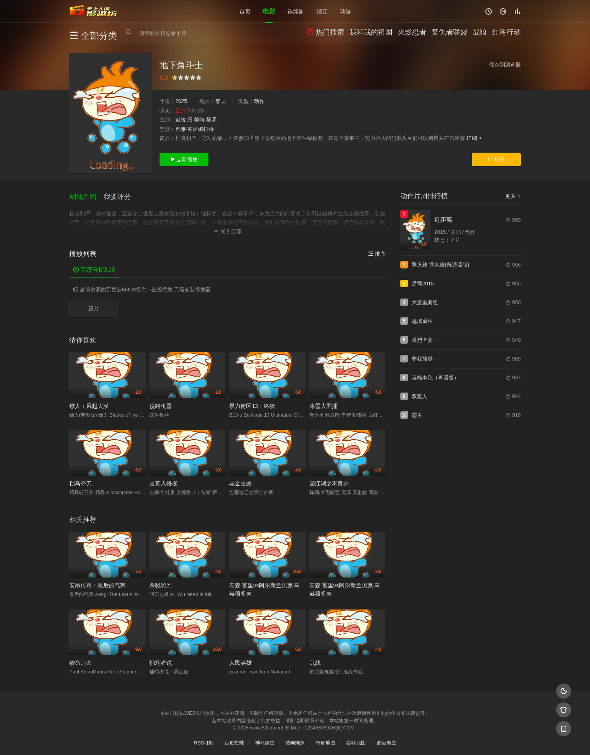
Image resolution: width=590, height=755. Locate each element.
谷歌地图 (356, 740)
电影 (269, 11)
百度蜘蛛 (234, 740)
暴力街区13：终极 (252, 403)
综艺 (322, 11)
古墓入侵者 (163, 481)
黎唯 (199, 120)
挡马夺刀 (80, 481)
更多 (513, 196)
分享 (496, 159)
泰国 (220, 101)
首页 (245, 11)
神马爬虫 (265, 740)
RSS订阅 (204, 740)
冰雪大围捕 (323, 403)
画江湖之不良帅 (329, 481)
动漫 (345, 11)
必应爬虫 (386, 740)
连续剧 (295, 11)
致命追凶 (80, 660)
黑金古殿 (240, 481)
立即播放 (184, 159)
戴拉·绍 (184, 120)
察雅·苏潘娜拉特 (194, 129)
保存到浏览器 (505, 65)
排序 (376, 251)
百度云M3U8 (94, 267)
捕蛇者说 (160, 660)
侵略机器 (160, 403)
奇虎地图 (325, 740)
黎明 (211, 120)
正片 (93, 306)
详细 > (474, 138)
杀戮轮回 (160, 582)
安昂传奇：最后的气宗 (97, 582)
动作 (259, 101)
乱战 (315, 660)
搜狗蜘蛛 (295, 740)
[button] (86, 195)
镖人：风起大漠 (89, 403)
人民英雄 (240, 660)
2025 (181, 101)
